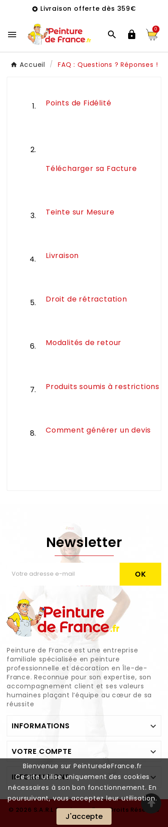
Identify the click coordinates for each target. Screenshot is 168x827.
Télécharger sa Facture (91, 168)
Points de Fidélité (78, 103)
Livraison (62, 255)
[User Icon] (131, 34)
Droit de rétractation (86, 299)
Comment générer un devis (98, 430)
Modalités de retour (83, 342)
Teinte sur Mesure (80, 212)
